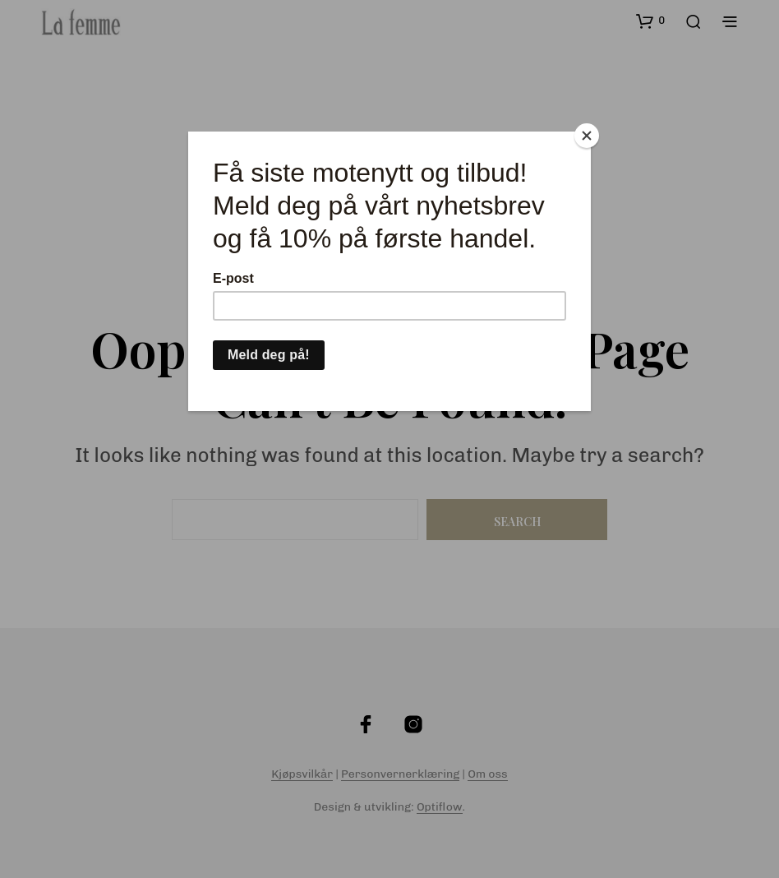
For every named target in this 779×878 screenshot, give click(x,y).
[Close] (586, 135)
